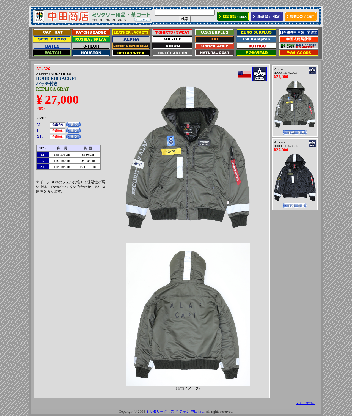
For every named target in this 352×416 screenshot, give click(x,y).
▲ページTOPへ (305, 403)
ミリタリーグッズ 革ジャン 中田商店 (175, 411)
